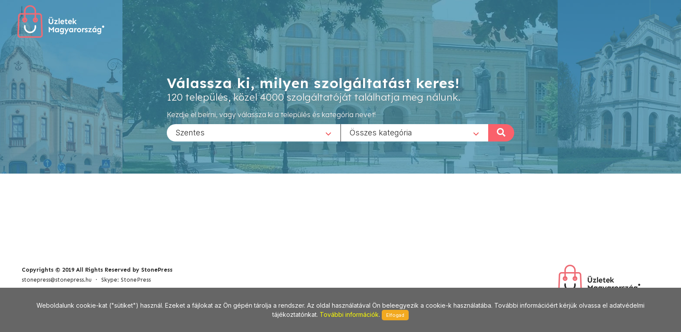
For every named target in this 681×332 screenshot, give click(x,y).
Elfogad (395, 315)
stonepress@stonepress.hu (57, 279)
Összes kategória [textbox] (381, 132)
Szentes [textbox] (190, 132)
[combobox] (253, 132)
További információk (349, 314)
